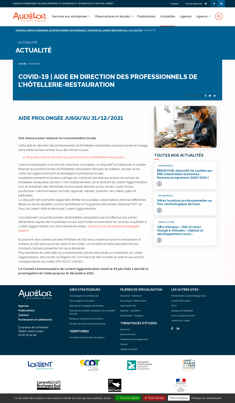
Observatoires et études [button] (113, 16)
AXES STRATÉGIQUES (84, 289)
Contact (173, 3)
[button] (219, 16)
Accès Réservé (196, 3)
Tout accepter (128, 398)
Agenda (185, 16)
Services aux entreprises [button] (70, 16)
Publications (146, 16)
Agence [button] (202, 16)
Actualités (167, 16)
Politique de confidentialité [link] (206, 398)
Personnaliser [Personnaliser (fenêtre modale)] (179, 398)
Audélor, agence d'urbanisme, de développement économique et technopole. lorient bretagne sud (76, 30)
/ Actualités (145, 30)
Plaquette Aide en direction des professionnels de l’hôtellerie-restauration (75, 157)
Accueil (22, 64)
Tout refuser (154, 398)
